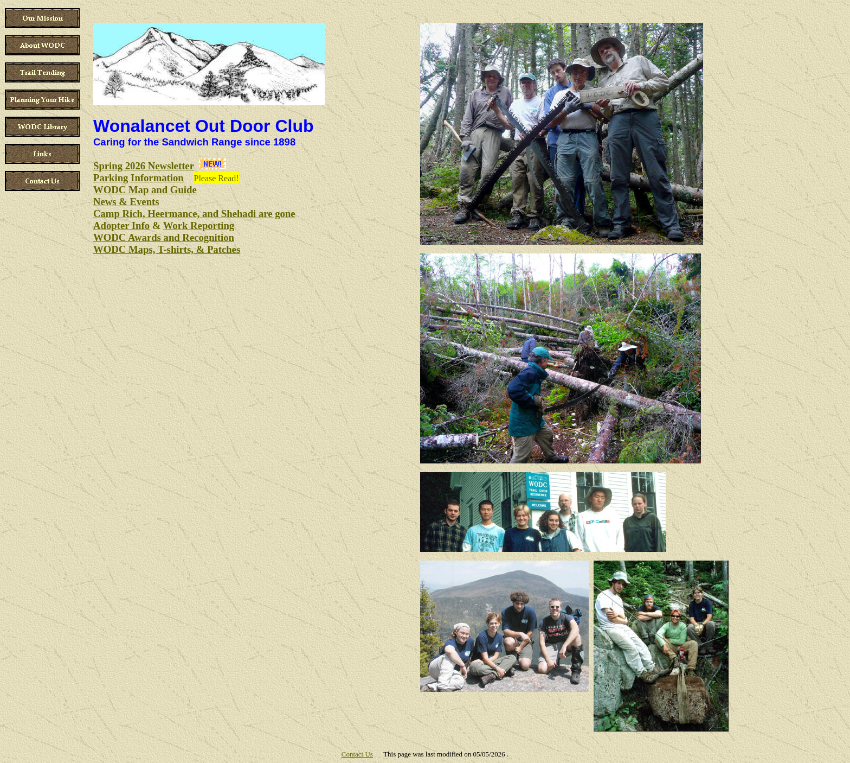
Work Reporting (198, 225)
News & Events (126, 201)
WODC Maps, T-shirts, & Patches (166, 249)
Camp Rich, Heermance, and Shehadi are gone (194, 213)
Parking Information (138, 177)
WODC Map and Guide (145, 189)
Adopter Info (121, 225)
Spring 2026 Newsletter (143, 165)
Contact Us (357, 754)
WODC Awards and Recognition (163, 237)
